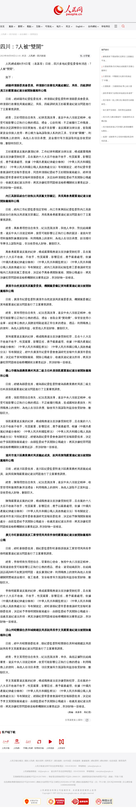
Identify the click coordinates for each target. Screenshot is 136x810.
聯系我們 (122, 761)
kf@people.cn (43, 771)
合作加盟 (67, 761)
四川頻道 (13, 34)
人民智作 (61, 743)
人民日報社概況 (16, 761)
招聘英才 (49, 761)
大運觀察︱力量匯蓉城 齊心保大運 (117, 86)
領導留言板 (39, 743)
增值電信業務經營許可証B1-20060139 (64, 777)
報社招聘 (39, 761)
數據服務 (85, 761)
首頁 (2, 26)
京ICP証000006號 (114, 782)
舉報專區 (105, 26)
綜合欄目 (23, 34)
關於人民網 (29, 761)
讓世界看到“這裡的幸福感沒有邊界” (118, 93)
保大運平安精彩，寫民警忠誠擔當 (117, 110)
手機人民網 (28, 743)
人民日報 (5, 743)
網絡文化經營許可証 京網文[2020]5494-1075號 (56, 782)
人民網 (3, 34)
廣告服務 (58, 761)
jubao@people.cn (94, 766)
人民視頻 (50, 743)
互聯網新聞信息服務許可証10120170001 (29, 777)
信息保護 (113, 761)
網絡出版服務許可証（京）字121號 (91, 782)
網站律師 (104, 761)
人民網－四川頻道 (37, 56)
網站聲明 (95, 761)
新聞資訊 (34, 34)
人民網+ (17, 743)
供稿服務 (76, 761)
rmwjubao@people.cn (104, 771)
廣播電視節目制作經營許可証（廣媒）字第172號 (102, 777)
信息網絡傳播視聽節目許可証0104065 (19, 782)
